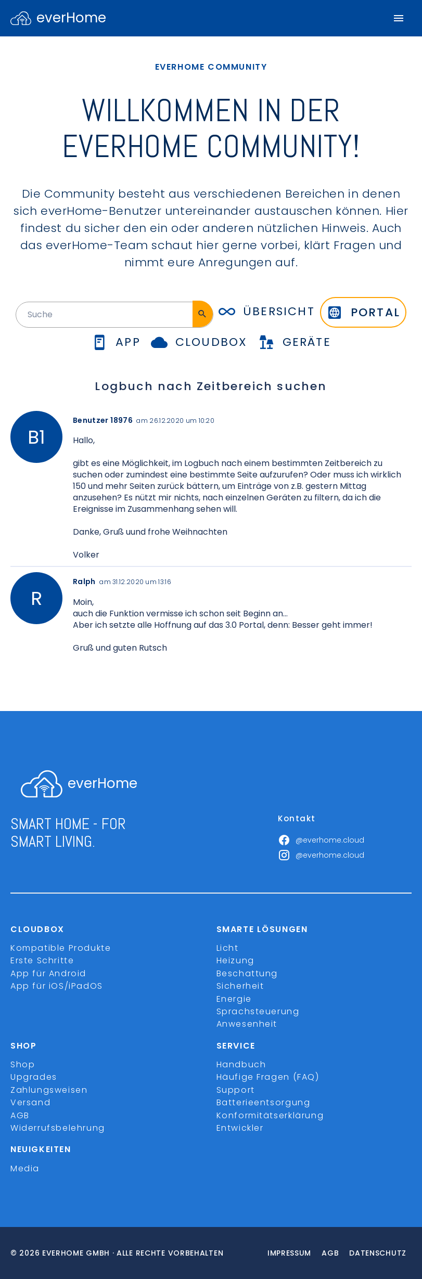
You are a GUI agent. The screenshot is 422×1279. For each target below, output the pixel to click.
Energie (234, 999)
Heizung (235, 960)
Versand (30, 1102)
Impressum (289, 1253)
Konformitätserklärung (270, 1115)
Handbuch (241, 1064)
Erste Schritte (42, 960)
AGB (20, 1115)
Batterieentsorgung (263, 1102)
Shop (22, 1064)
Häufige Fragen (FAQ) (267, 1077)
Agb (330, 1253)
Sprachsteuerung (258, 1011)
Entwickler (240, 1128)
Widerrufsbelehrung (57, 1128)
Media (25, 1168)
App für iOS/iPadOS (56, 986)
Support (235, 1090)
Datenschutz (377, 1253)
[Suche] (203, 314)
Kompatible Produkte (60, 948)
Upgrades (33, 1077)
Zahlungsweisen (48, 1090)
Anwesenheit (247, 1024)
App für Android (48, 973)
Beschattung (247, 973)
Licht (227, 948)
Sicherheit (240, 986)
